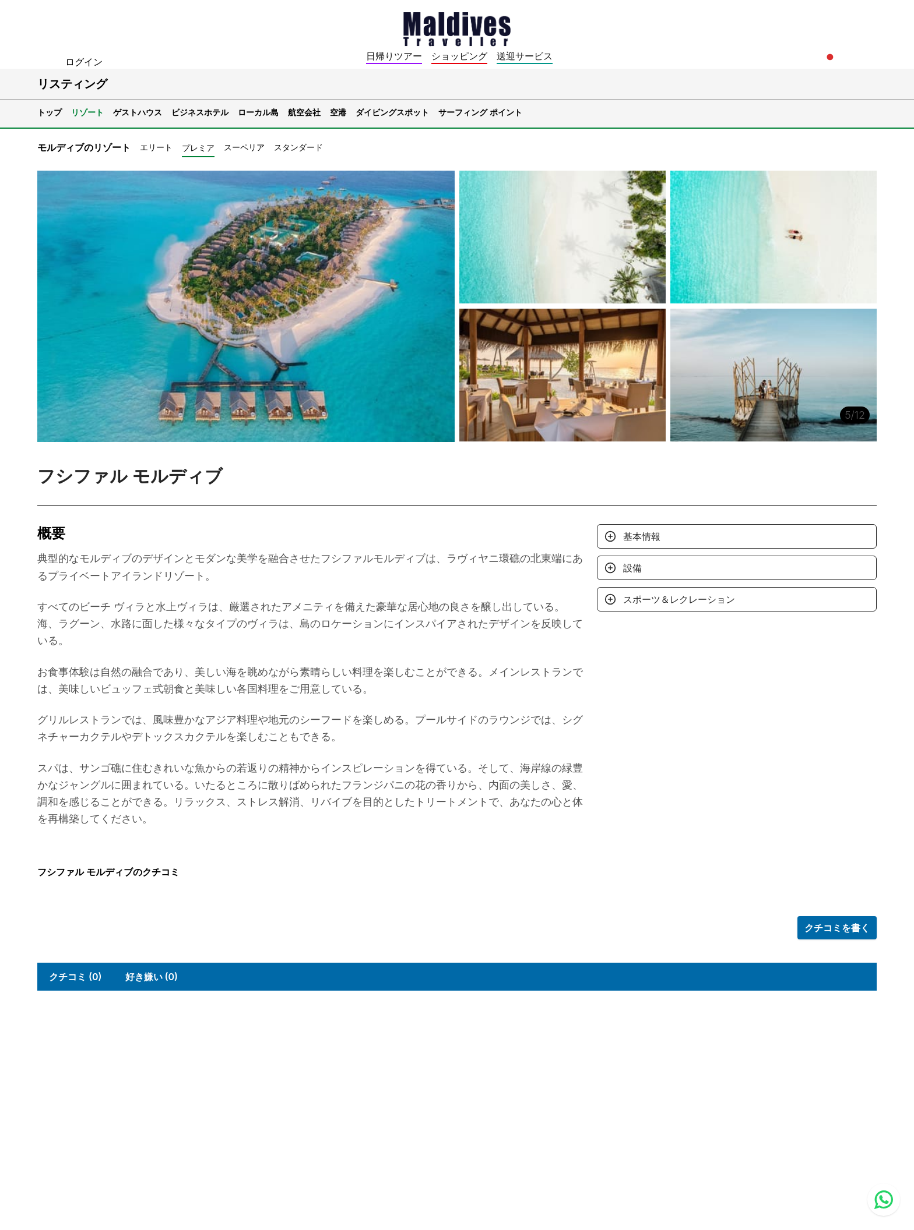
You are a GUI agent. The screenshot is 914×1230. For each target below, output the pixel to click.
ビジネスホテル (199, 112)
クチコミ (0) (75, 976)
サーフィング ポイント (480, 112)
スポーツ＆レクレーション (679, 599)
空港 (338, 112)
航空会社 (304, 112)
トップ (49, 112)
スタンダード (298, 147)
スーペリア (244, 147)
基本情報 (641, 536)
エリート (156, 147)
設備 (632, 568)
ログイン (84, 62)
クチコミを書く (837, 928)
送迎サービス (525, 56)
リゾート (87, 112)
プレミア (198, 148)
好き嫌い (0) (151, 976)
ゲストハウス (137, 112)
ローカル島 (258, 112)
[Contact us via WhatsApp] (883, 1199)
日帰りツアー (394, 56)
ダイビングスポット (392, 112)
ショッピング (459, 56)
